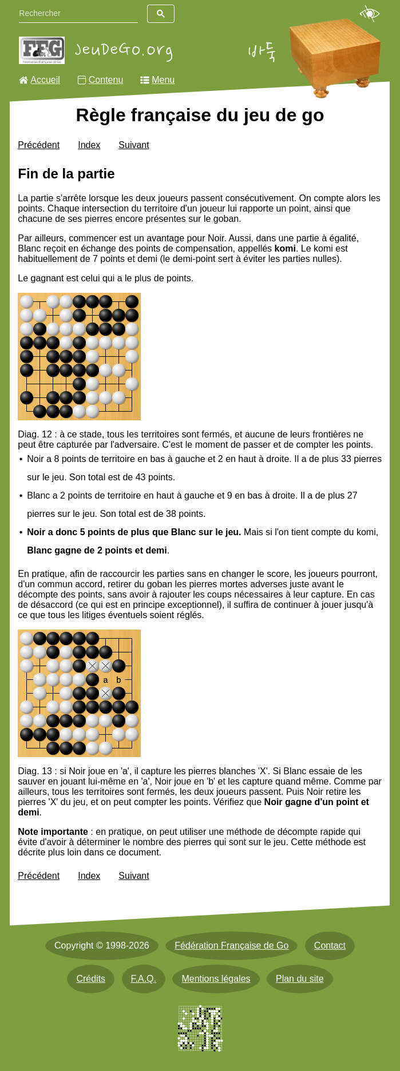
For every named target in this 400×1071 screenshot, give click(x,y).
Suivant (133, 145)
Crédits (90, 979)
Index (89, 145)
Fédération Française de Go (231, 945)
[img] (79, 356)
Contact (330, 945)
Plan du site (300, 979)
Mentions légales (215, 979)
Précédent (39, 145)
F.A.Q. (143, 979)
